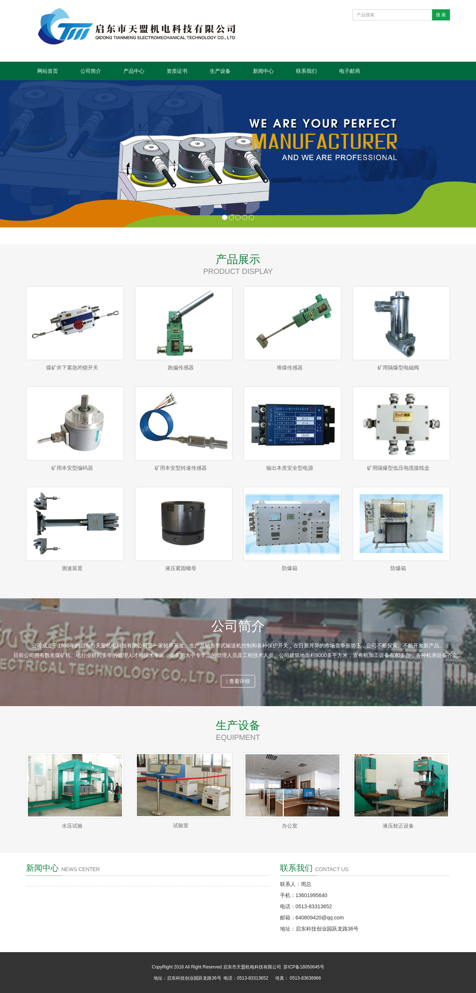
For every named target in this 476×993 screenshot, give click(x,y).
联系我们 (306, 71)
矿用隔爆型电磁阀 (398, 368)
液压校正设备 (398, 826)
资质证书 (177, 71)
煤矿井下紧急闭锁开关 (72, 368)
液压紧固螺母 (180, 568)
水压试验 (72, 826)
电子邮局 (349, 71)
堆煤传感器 (290, 368)
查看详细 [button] (238, 681)
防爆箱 (290, 568)
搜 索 (441, 14)
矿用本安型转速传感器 (181, 468)
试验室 (181, 825)
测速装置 (72, 568)
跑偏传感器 (181, 368)
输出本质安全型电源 (289, 468)
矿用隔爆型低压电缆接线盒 (398, 468)
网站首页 (47, 71)
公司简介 (90, 71)
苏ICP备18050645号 (303, 967)
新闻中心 (263, 71)
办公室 (290, 826)
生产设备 (220, 71)
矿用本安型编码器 (72, 468)
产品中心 (133, 71)
